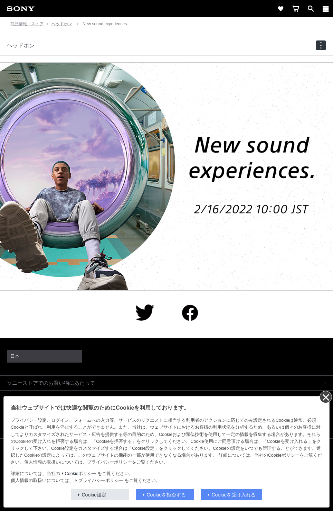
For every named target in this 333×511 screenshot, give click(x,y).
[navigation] (321, 45)
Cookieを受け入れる (234, 495)
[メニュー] (325, 8)
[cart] (295, 8)
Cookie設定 (94, 495)
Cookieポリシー (80, 473)
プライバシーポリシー (100, 480)
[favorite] (280, 8)
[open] (310, 8)
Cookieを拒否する (166, 495)
